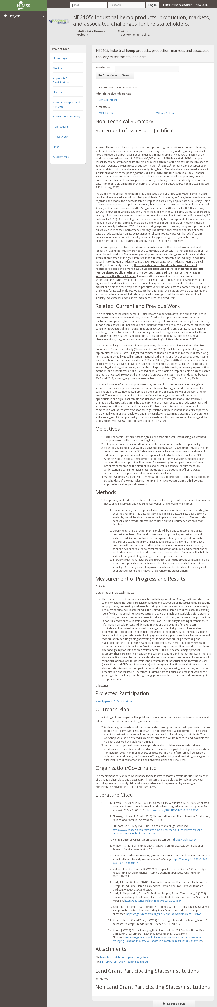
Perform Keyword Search (114, 75)
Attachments (61, 157)
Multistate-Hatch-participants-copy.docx (124, 957)
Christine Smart (108, 100)
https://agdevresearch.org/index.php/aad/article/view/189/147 (163, 914)
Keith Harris (106, 113)
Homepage (60, 58)
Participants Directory (67, 116)
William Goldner (166, 113)
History (57, 92)
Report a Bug (174, 1004)
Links (56, 147)
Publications (61, 126)
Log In (152, 5)
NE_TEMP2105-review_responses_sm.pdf (124, 962)
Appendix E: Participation (61, 80)
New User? (202, 5)
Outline (57, 68)
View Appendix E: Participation (114, 701)
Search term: (103, 67)
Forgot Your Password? (177, 5)
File (98, 957)
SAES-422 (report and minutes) (66, 104)
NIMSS (23, 5)
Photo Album (61, 136)
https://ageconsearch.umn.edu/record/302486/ (152, 900)
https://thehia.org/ (185, 839)
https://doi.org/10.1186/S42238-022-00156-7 (174, 810)
